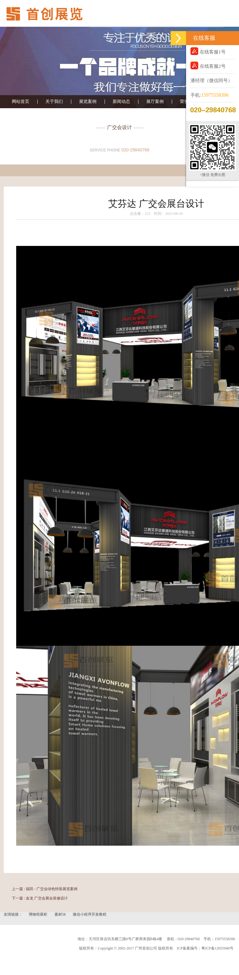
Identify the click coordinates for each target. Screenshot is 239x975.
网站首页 (20, 101)
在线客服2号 (208, 65)
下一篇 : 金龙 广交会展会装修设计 (40, 898)
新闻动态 (121, 101)
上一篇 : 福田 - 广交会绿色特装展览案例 (44, 889)
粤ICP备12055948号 (217, 948)
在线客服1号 (208, 51)
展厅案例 (155, 101)
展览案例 (87, 101)
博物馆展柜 (38, 914)
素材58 (60, 914)
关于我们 (54, 101)
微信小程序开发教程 (89, 914)
